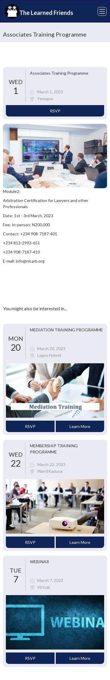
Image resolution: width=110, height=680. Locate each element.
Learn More (80, 426)
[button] (98, 11)
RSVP (55, 110)
